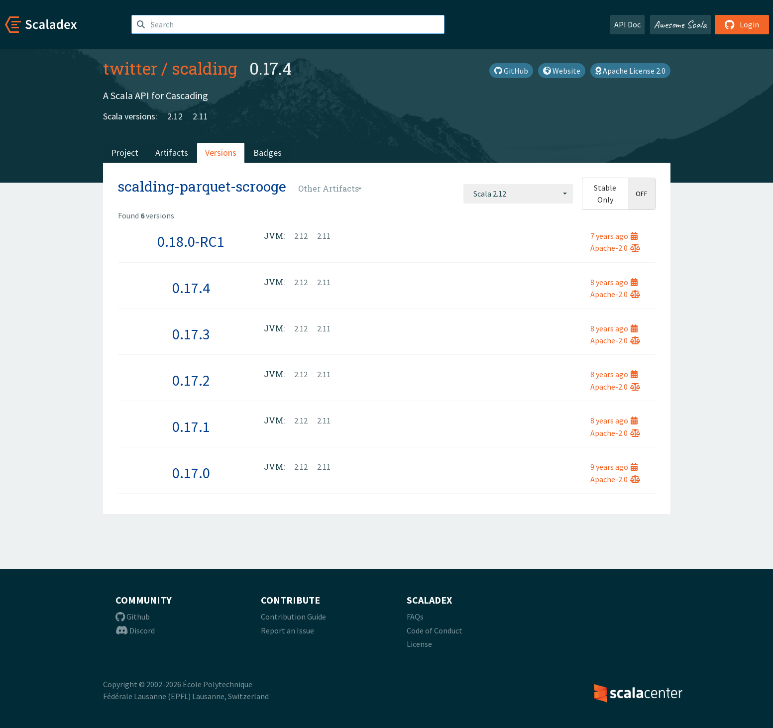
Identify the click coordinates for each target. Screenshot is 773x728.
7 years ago (614, 236)
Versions (220, 152)
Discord (135, 630)
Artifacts (171, 152)
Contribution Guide (293, 617)
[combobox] (518, 193)
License (419, 644)
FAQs (415, 617)
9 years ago (614, 467)
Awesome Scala (680, 24)
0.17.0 (191, 472)
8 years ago (614, 282)
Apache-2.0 (615, 248)
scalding (204, 68)
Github (132, 617)
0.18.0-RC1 (190, 241)
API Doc (627, 24)
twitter (130, 68)
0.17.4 (191, 287)
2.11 (200, 116)
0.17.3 (191, 333)
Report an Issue (287, 630)
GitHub (511, 71)
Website (561, 71)
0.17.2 (191, 380)
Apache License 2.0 (630, 71)
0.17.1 (191, 426)
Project (124, 152)
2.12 (175, 116)
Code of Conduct (434, 630)
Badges (267, 152)
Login (742, 24)
